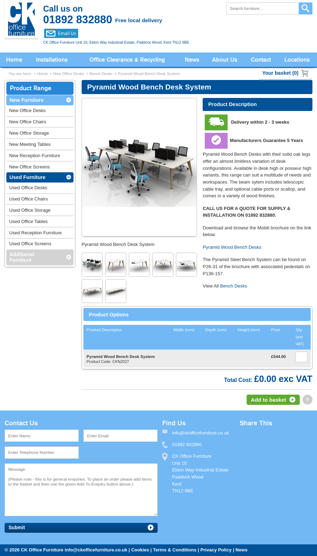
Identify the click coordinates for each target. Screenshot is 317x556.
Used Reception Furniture (35, 232)
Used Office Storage (30, 210)
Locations (297, 59)
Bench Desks (101, 74)
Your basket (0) (280, 73)
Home (14, 59)
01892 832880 (187, 444)
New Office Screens (29, 166)
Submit (16, 527)
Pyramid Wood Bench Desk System (149, 74)
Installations (52, 59)
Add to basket (268, 400)
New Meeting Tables (30, 144)
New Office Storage (29, 133)
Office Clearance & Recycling (127, 59)
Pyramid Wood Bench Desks (232, 247)
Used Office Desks (28, 187)
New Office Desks (68, 74)
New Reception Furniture (34, 155)
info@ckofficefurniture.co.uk (96, 549)
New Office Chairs (27, 121)
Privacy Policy (216, 549)
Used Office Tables (28, 221)
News (192, 59)
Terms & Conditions (175, 549)
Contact (261, 59)
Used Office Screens (30, 243)
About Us (224, 59)
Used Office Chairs (28, 199)
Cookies (140, 549)
